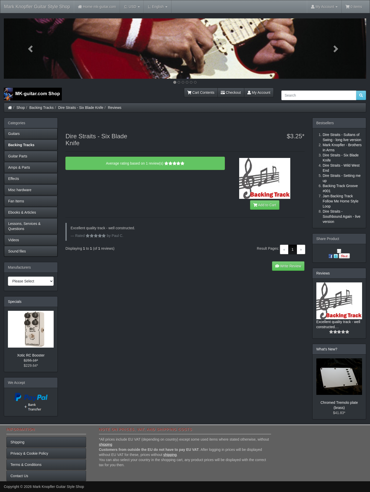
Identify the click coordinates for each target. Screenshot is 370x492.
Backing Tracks (41, 108)
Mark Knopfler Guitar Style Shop (37, 6)
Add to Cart (264, 205)
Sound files (17, 251)
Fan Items (16, 201)
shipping (105, 444)
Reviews (114, 108)
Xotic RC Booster (30, 355)
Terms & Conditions (25, 465)
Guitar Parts (17, 156)
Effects (13, 179)
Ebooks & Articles (22, 212)
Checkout (231, 92)
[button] (31, 48)
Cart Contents (200, 92)
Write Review (288, 266)
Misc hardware (19, 190)
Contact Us (19, 476)
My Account (258, 92)
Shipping (17, 442)
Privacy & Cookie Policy (29, 453)
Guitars (14, 134)
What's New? (326, 349)
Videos (13, 240)
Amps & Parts (19, 167)
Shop (21, 108)
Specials (14, 302)
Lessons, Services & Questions (24, 226)
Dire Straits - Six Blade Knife (80, 108)
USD (132, 7)
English (157, 7)
